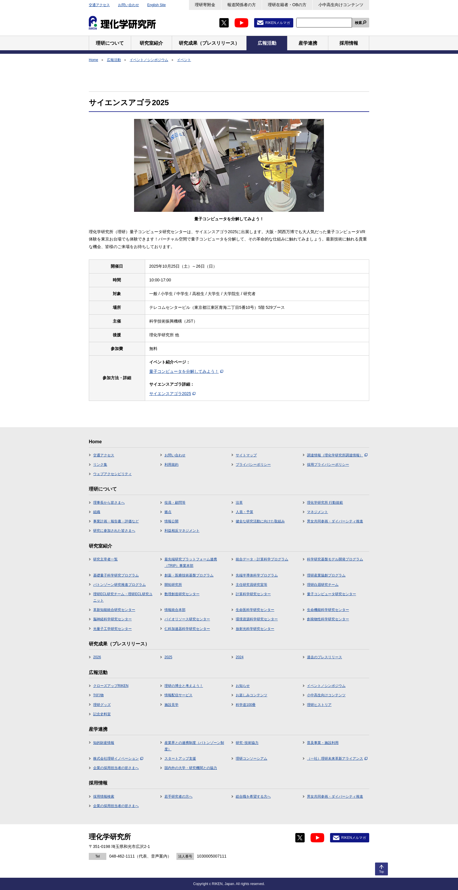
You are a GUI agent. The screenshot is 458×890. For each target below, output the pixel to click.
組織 (96, 512)
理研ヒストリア (319, 705)
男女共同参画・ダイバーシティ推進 (335, 521)
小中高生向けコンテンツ (340, 4)
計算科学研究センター (253, 594)
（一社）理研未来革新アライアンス (337, 758)
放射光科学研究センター (255, 629)
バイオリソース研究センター (187, 619)
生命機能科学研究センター (328, 610)
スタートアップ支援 (180, 758)
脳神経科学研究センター (112, 619)
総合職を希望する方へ (253, 796)
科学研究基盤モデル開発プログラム (335, 559)
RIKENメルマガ (277, 23)
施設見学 (171, 705)
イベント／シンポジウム (149, 60)
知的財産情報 (103, 743)
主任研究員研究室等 (251, 585)
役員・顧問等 (174, 503)
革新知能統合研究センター (114, 610)
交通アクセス (99, 5)
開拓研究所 (173, 585)
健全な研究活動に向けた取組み (260, 521)
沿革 (239, 503)
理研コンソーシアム (251, 758)
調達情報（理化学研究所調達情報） (337, 455)
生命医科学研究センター (255, 610)
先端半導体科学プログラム (257, 575)
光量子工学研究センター (112, 629)
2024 (240, 657)
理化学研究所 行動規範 (325, 503)
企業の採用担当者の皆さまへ (116, 768)
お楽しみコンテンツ (251, 695)
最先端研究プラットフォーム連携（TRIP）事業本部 (190, 562)
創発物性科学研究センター (328, 619)
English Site (156, 5)
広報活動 (114, 60)
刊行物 (98, 695)
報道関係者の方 (241, 4)
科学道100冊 (246, 705)
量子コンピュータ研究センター (331, 594)
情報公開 (171, 521)
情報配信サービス (178, 695)
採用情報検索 (103, 796)
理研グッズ (102, 705)
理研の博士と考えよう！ (183, 686)
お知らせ (243, 686)
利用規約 (171, 465)
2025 (168, 657)
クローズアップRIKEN (111, 686)
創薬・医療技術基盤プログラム (189, 575)
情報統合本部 (174, 610)
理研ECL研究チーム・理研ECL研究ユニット (122, 597)
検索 (358, 23)
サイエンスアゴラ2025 (172, 393)
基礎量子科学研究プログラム (116, 575)
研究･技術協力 (247, 743)
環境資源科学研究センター (257, 619)
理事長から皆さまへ (109, 503)
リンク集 (100, 465)
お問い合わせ (128, 5)
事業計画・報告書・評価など (116, 521)
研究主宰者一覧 (105, 559)
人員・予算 (244, 512)
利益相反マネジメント (181, 531)
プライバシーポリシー (253, 465)
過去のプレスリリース (324, 657)
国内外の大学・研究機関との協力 (190, 768)
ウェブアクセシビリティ (112, 474)
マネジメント (317, 512)
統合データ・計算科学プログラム (262, 559)
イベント (184, 60)
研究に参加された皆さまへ (114, 531)
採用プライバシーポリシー (328, 465)
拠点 (167, 512)
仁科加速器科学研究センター (187, 629)
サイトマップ (246, 455)
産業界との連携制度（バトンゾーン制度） (194, 746)
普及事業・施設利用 (323, 743)
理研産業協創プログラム (326, 575)
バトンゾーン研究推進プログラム (119, 585)
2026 (97, 657)
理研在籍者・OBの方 (287, 4)
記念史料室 (102, 714)
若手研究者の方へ (178, 796)
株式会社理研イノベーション (118, 758)
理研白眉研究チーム (323, 585)
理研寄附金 (205, 4)
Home (93, 60)
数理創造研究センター (181, 594)
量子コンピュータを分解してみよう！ (186, 371)
